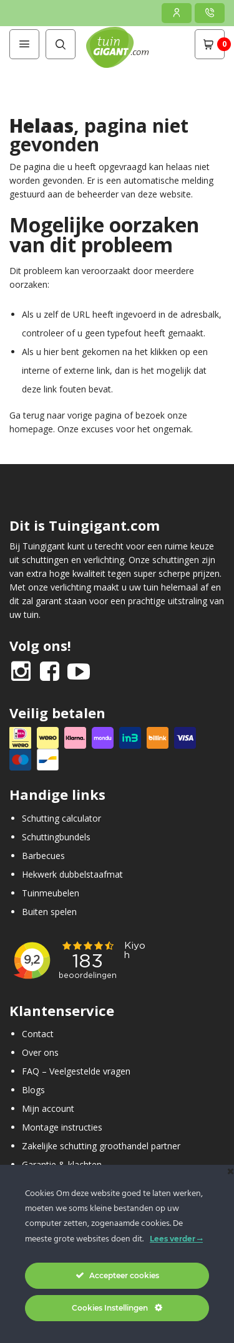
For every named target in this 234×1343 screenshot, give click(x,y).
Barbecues (43, 855)
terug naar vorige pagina (72, 415)
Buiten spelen (49, 912)
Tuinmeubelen (50, 893)
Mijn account (48, 1108)
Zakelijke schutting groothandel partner (101, 1146)
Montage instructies (62, 1127)
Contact (38, 1034)
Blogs (33, 1090)
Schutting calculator (61, 818)
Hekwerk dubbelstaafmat (72, 874)
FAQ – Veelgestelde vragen (76, 1071)
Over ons (40, 1052)
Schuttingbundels (56, 837)
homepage (31, 429)
